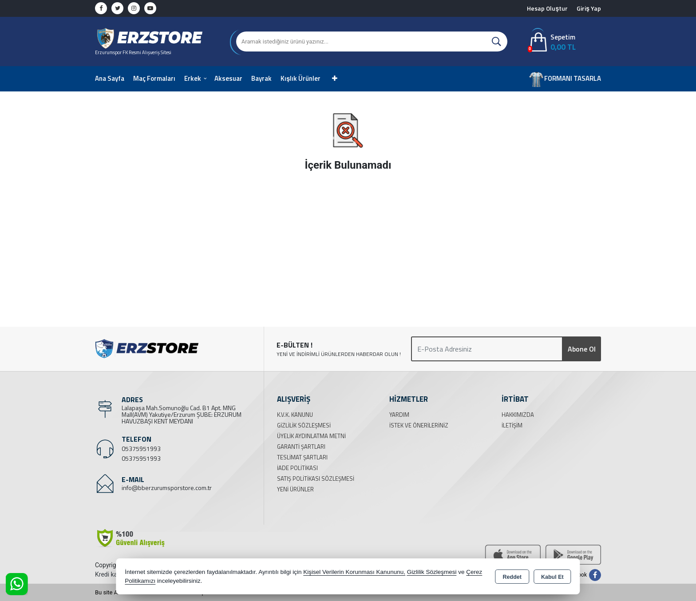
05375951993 (141, 448)
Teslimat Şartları (302, 457)
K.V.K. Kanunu (295, 414)
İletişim (512, 425)
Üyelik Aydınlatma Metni (311, 435)
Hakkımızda (518, 414)
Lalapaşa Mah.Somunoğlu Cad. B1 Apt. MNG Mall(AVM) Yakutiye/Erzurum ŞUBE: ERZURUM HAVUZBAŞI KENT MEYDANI (181, 414)
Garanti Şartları (301, 446)
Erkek (192, 78)
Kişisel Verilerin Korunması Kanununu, (354, 572)
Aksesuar (228, 78)
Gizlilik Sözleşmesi (304, 425)
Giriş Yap (589, 8)
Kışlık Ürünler (300, 78)
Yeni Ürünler (295, 489)
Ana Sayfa (109, 78)
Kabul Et (552, 577)
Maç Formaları (154, 78)
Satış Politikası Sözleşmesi (315, 478)
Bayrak (261, 78)
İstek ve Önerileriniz (418, 425)
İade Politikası (297, 467)
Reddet (512, 577)
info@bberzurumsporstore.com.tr (167, 487)
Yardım (399, 414)
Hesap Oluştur (547, 8)
